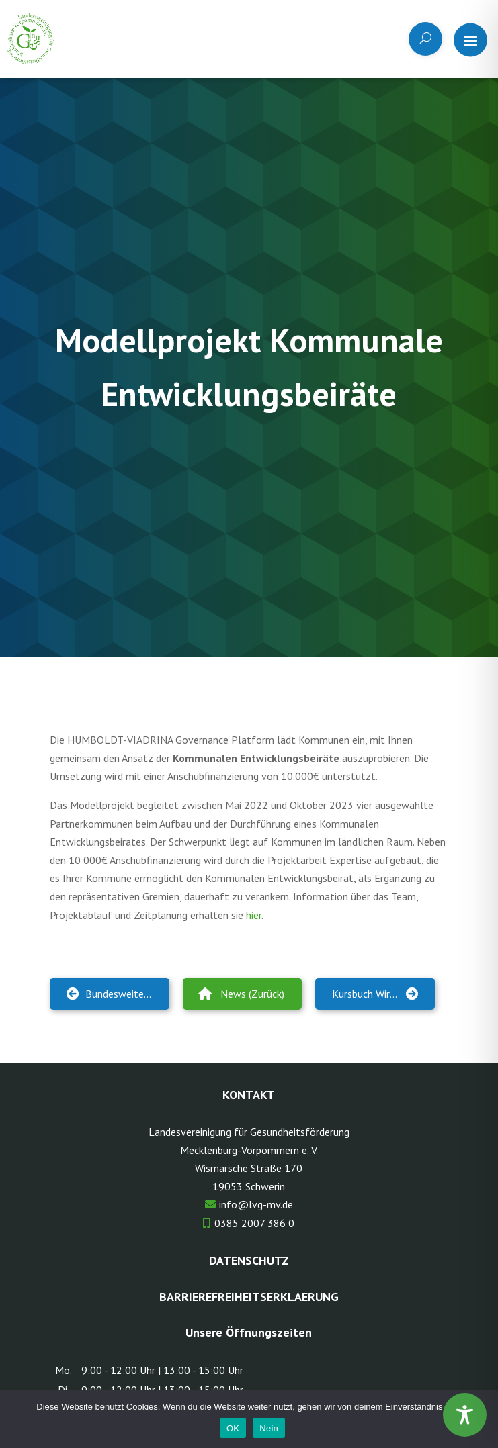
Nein (268, 1428)
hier (253, 915)
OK (232, 1428)
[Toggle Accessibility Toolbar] (465, 1415)
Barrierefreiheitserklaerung (249, 1296)
